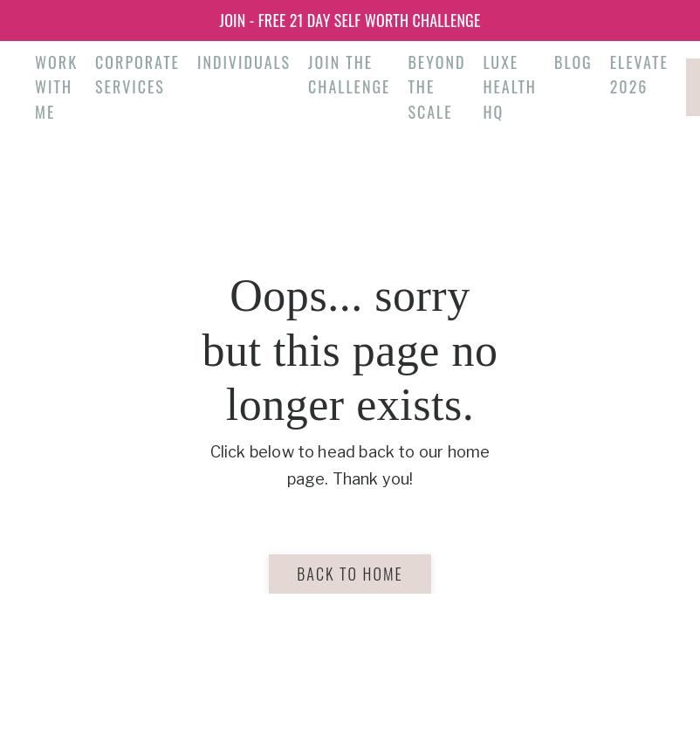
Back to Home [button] (349, 573)
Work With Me (56, 87)
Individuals (244, 62)
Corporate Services (137, 75)
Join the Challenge (349, 75)
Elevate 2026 (639, 75)
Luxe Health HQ (510, 87)
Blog (573, 62)
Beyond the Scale (436, 87)
